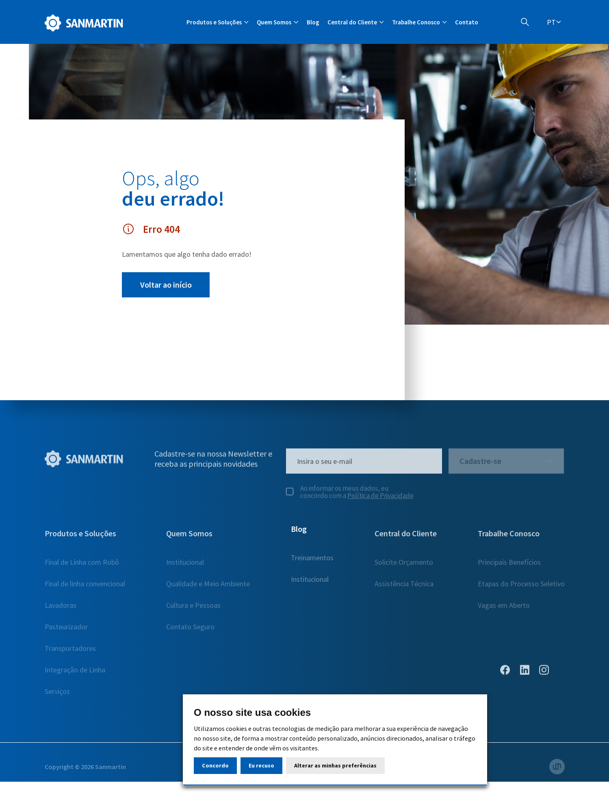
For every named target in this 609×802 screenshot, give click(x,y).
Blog (313, 22)
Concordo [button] (215, 765)
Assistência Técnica (404, 587)
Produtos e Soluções (80, 537)
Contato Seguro (190, 630)
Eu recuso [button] (261, 765)
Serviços (57, 695)
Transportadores (70, 652)
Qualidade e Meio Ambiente (208, 587)
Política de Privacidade (380, 499)
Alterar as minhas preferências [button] (335, 765)
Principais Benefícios (509, 565)
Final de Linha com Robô (82, 565)
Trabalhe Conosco (509, 537)
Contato (466, 22)
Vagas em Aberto (504, 608)
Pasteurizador (66, 630)
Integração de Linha (75, 673)
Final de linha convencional (85, 587)
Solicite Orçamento (404, 565)
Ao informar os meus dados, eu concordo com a (350, 495)
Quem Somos (189, 537)
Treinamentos (312, 565)
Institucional (185, 565)
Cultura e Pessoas (193, 608)
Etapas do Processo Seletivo (521, 587)
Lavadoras (60, 608)
